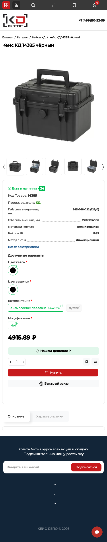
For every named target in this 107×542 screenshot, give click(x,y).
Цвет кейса (16, 262)
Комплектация (19, 301)
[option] (53, 103)
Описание (16, 416)
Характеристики (49, 416)
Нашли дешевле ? (53, 351)
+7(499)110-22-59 (92, 20)
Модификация (19, 318)
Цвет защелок (18, 281)
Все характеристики (23, 247)
